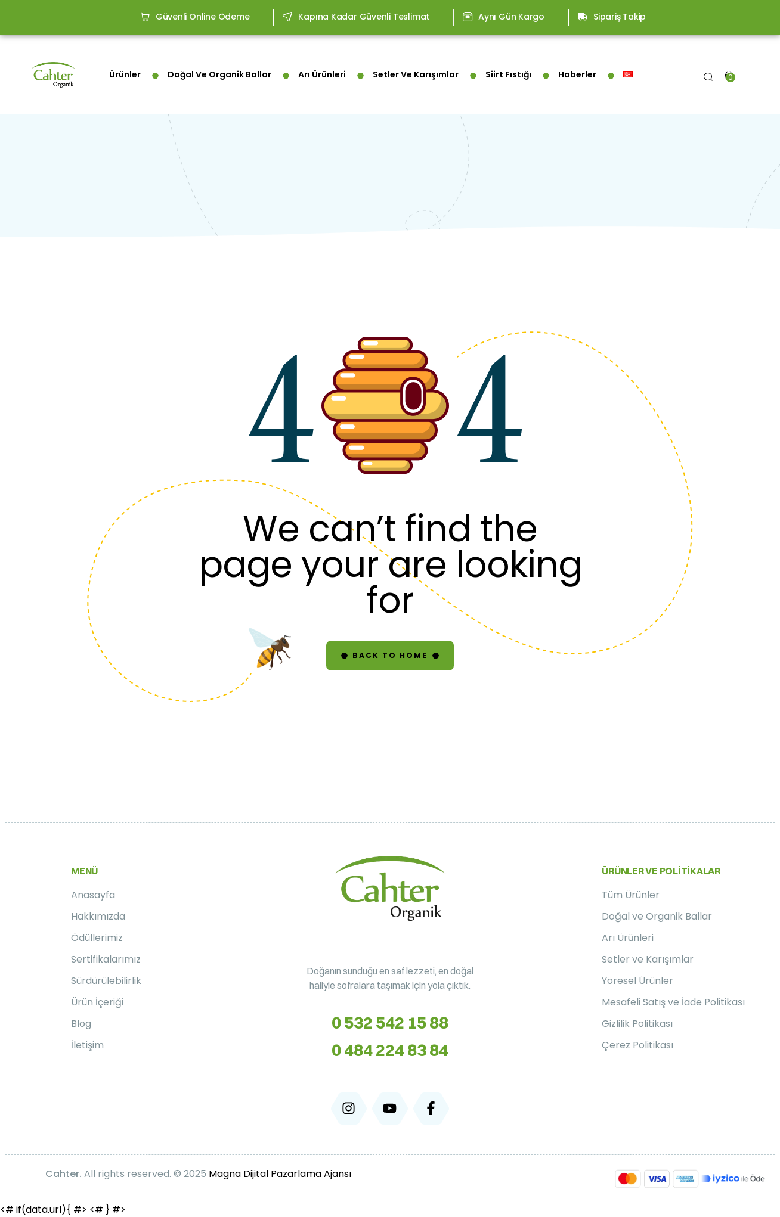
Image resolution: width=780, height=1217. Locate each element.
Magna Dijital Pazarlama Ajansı (280, 1174)
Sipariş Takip (619, 17)
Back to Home (390, 655)
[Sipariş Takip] (582, 16)
